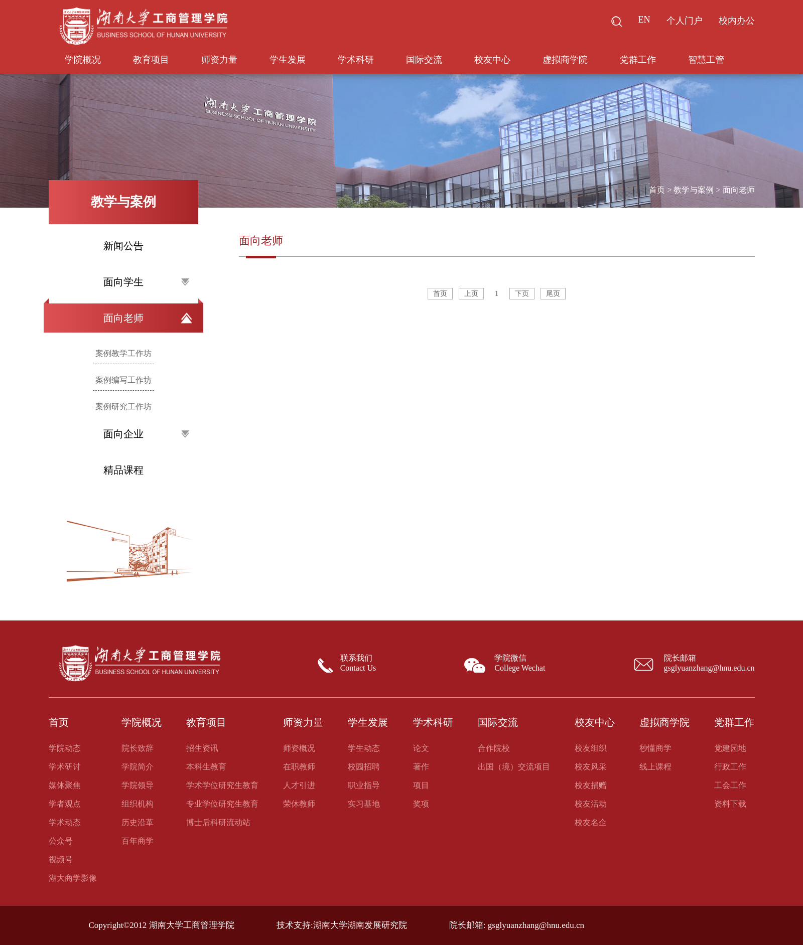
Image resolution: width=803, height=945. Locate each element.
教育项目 (151, 60)
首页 (657, 190)
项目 (421, 785)
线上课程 (655, 766)
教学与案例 (694, 190)
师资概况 (299, 748)
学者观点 (65, 804)
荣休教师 (299, 804)
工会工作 (730, 785)
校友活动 (591, 804)
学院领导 (137, 785)
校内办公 (737, 21)
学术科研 (356, 60)
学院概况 (83, 60)
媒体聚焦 (65, 785)
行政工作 (730, 766)
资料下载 (730, 804)
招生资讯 (202, 748)
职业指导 (364, 785)
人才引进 (299, 785)
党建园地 (730, 748)
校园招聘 (364, 766)
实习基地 (364, 804)
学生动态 (364, 748)
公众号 (61, 841)
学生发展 (288, 60)
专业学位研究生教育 (222, 804)
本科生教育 (206, 766)
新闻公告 (123, 245)
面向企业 (146, 433)
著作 (421, 766)
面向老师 (147, 318)
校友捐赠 (591, 785)
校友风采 (591, 766)
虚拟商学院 (565, 60)
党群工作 (638, 60)
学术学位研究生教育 (222, 785)
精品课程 (123, 470)
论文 (421, 748)
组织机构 (137, 804)
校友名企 (591, 822)
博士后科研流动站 (218, 822)
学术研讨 (65, 766)
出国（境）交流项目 (514, 766)
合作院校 (494, 748)
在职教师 (299, 766)
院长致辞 (137, 748)
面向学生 (146, 281)
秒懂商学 (655, 748)
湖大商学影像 (73, 878)
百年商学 (137, 841)
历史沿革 (137, 822)
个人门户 (684, 21)
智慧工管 (706, 60)
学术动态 (65, 822)
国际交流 (424, 60)
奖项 (421, 804)
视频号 (61, 859)
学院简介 (137, 766)
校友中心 (492, 60)
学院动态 (65, 748)
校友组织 (591, 748)
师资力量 (219, 60)
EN (644, 20)
